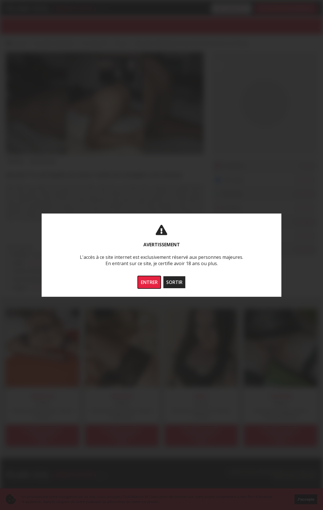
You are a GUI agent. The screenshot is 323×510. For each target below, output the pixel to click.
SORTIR (174, 282)
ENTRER (149, 282)
